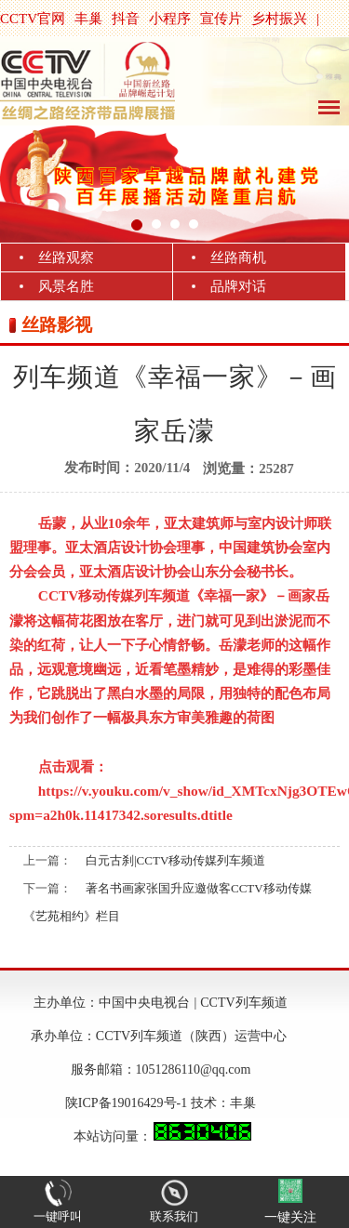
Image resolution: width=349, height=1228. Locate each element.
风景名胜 (66, 286)
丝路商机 (238, 257)
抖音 (126, 18)
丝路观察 (66, 257)
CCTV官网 (32, 18)
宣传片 (221, 18)
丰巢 (88, 18)
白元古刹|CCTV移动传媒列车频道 (175, 860)
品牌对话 (238, 286)
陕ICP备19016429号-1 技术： (147, 1103)
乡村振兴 (279, 18)
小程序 (170, 18)
